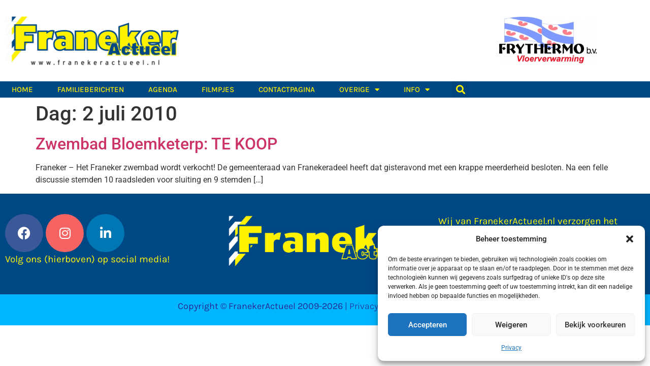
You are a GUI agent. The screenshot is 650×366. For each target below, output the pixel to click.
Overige (359, 89)
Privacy (511, 347)
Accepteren (427, 324)
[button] (630, 239)
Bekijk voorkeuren (595, 324)
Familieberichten (90, 89)
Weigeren (511, 324)
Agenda (162, 89)
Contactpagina (286, 89)
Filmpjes (218, 89)
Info (417, 89)
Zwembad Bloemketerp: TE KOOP (156, 144)
